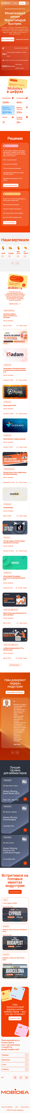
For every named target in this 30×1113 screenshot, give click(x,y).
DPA (16, 1107)
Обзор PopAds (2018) (9, 405)
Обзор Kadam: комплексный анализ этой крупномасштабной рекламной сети (14, 370)
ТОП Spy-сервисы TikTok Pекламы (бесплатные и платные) (14, 542)
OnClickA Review (8, 507)
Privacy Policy (25, 1107)
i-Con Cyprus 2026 (9, 903)
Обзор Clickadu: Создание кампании (14, 439)
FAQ (2, 1077)
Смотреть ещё (15, 665)
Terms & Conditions (7, 1107)
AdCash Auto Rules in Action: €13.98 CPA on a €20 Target (10, 315)
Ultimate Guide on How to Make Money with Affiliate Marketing (14, 473)
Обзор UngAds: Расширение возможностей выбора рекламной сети (14, 577)
